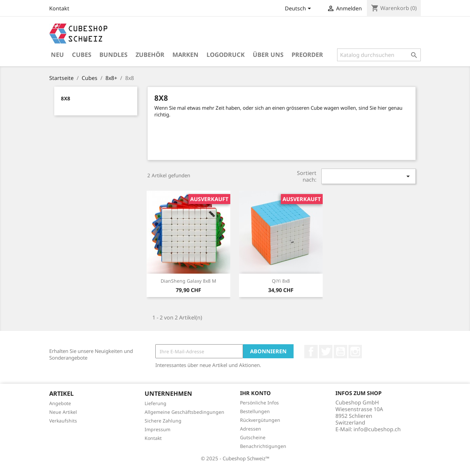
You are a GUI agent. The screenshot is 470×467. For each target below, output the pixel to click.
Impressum (157, 429)
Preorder (307, 55)
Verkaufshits (63, 420)
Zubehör (150, 55)
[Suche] (379, 55)
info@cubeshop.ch (377, 429)
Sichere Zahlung (163, 420)
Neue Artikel (63, 412)
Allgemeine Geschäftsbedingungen (184, 412)
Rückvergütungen (260, 420)
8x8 (65, 98)
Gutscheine (252, 437)
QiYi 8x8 (281, 281)
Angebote (60, 403)
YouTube (340, 351)
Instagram (355, 351)
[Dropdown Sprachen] (299, 9)
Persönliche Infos (259, 402)
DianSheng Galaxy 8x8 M (188, 281)
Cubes (81, 55)
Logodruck (226, 55)
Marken (185, 55)
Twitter (325, 351)
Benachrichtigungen (263, 446)
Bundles (113, 55)
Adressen (250, 429)
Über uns (268, 55)
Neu (57, 55)
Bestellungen (255, 411)
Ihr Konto (255, 393)
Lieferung (155, 403)
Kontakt (59, 8)
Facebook (311, 351)
